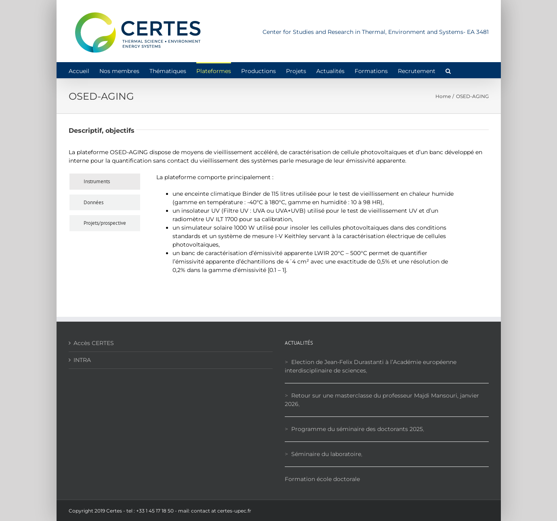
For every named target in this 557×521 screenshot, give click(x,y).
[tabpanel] (305, 226)
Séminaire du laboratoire (326, 454)
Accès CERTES (94, 343)
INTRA (82, 360)
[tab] (105, 181)
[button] (448, 70)
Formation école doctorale (322, 479)
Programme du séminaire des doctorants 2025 (357, 429)
